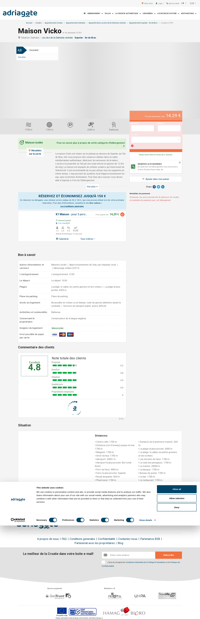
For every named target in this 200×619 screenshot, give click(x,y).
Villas (109, 13)
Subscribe (168, 555)
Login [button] (161, 3)
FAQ (64, 539)
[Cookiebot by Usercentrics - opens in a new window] (18, 614)
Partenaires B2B (150, 539)
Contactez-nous (127, 539)
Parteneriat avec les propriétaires (94, 543)
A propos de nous (48, 539)
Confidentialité (106, 539)
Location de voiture (168, 13)
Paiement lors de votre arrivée (130, 507)
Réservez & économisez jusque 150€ (33, 507)
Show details (145, 613)
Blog (120, 543)
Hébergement (95, 13)
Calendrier (62, 239)
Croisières (149, 13)
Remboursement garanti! (95, 506)
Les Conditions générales (72, 206)
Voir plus (22, 57)
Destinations (188, 13)
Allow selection (176, 592)
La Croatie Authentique (128, 13)
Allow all (177, 582)
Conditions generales (82, 539)
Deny (176, 601)
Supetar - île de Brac (86, 37)
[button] (184, 3)
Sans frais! (63, 506)
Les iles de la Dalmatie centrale (58, 37)
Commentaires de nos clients (163, 507)
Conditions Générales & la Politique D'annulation (146, 562)
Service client (173, 3)
